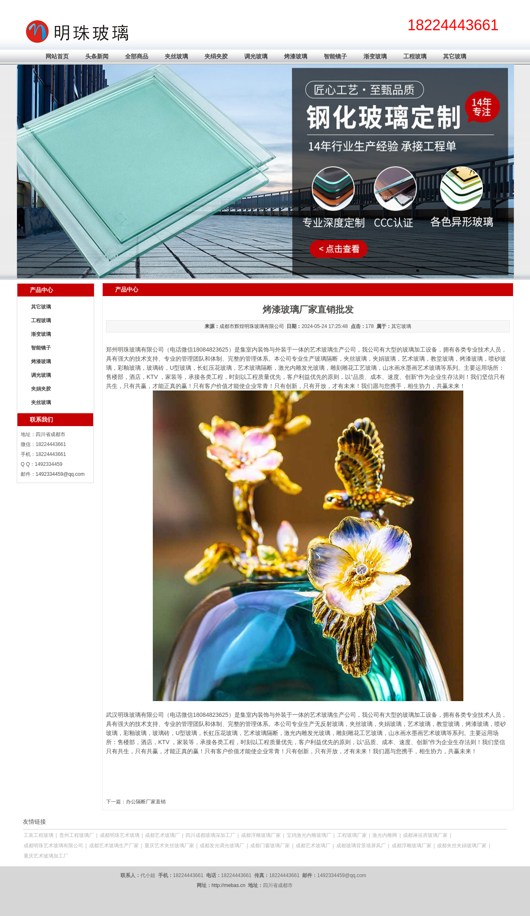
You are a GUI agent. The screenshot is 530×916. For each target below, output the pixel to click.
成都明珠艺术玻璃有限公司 (53, 846)
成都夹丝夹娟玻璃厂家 (462, 846)
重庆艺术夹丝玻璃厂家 (169, 846)
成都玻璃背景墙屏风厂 (361, 846)
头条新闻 (96, 56)
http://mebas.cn (229, 885)
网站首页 (57, 56)
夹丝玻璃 (176, 56)
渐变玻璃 (375, 56)
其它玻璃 (454, 56)
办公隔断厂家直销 (146, 802)
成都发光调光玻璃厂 (222, 846)
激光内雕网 (384, 835)
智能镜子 (335, 56)
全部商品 (136, 56)
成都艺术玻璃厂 (162, 835)
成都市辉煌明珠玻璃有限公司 (251, 326)
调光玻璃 (255, 56)
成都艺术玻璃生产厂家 (114, 846)
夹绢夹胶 (216, 56)
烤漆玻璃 (295, 56)
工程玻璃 (414, 56)
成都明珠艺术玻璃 (120, 835)
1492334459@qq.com (60, 474)
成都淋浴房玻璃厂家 (425, 835)
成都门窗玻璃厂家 (270, 846)
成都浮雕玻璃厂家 (261, 835)
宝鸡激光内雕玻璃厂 (309, 835)
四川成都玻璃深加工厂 (210, 835)
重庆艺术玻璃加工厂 (46, 856)
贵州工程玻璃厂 (76, 835)
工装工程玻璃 (38, 835)
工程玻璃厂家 (352, 835)
